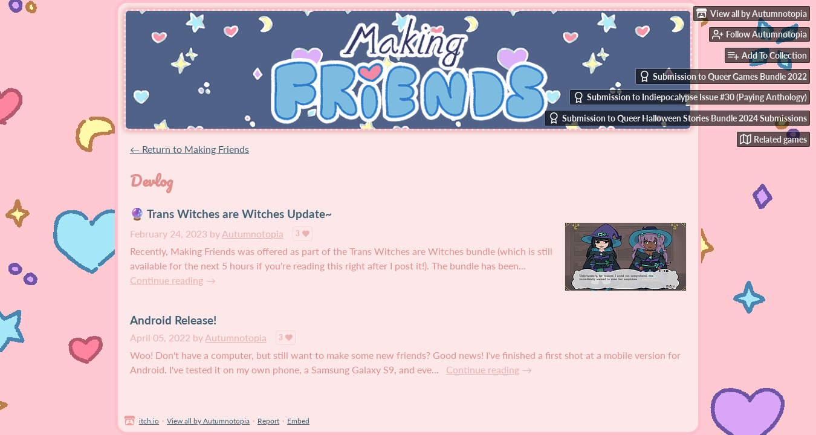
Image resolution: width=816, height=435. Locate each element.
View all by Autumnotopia (208, 420)
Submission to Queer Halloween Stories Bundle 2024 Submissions (677, 118)
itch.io (149, 420)
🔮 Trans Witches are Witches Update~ (231, 214)
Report (268, 420)
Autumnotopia (252, 233)
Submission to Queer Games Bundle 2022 (723, 76)
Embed (298, 420)
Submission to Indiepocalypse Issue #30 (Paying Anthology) (690, 97)
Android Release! (173, 320)
